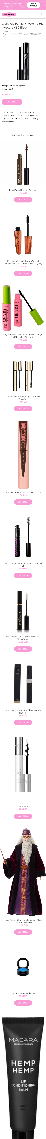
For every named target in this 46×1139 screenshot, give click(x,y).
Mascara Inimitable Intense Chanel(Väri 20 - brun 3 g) (23, 711)
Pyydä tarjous (33, 5)
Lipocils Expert (23, 806)
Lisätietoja (12, 102)
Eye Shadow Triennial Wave (23, 993)
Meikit (15, 85)
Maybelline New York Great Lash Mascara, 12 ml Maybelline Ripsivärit (23, 335)
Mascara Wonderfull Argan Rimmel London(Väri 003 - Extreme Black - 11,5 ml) (23, 262)
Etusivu (5, 31)
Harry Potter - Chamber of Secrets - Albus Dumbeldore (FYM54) (23, 921)
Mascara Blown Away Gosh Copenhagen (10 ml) (23, 564)
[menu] (42, 14)
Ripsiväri (22, 85)
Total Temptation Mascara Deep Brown (23, 492)
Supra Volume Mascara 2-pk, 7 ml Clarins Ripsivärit (23, 397)
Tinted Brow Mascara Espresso (23, 190)
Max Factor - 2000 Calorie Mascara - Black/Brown (23, 637)
